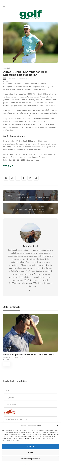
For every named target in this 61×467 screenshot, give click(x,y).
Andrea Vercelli (8, 357)
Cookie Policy (21, 464)
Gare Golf (6, 68)
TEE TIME (8, 166)
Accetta (30, 446)
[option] (30, 337)
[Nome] (30, 390)
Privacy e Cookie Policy (34, 464)
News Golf (20, 195)
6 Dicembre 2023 (22, 79)
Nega (30, 452)
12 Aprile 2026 (17, 357)
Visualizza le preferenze (30, 459)
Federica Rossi (12, 79)
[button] (58, 426)
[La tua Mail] (30, 404)
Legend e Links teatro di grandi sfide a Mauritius (33, 197)
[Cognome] (30, 397)
